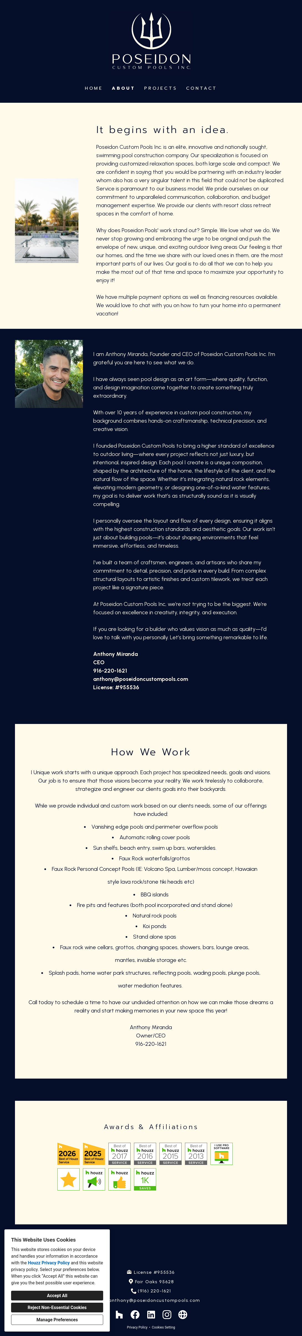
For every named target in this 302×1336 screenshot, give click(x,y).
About (123, 88)
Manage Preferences (57, 1319)
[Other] (182, 1314)
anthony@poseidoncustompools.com (154, 1300)
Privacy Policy (137, 1327)
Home (94, 88)
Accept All (57, 1295)
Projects (160, 88)
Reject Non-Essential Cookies (57, 1307)
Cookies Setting (163, 1327)
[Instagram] (166, 1314)
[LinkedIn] (151, 1314)
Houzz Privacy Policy (49, 1262)
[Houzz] (119, 1314)
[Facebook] (135, 1314)
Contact (201, 88)
